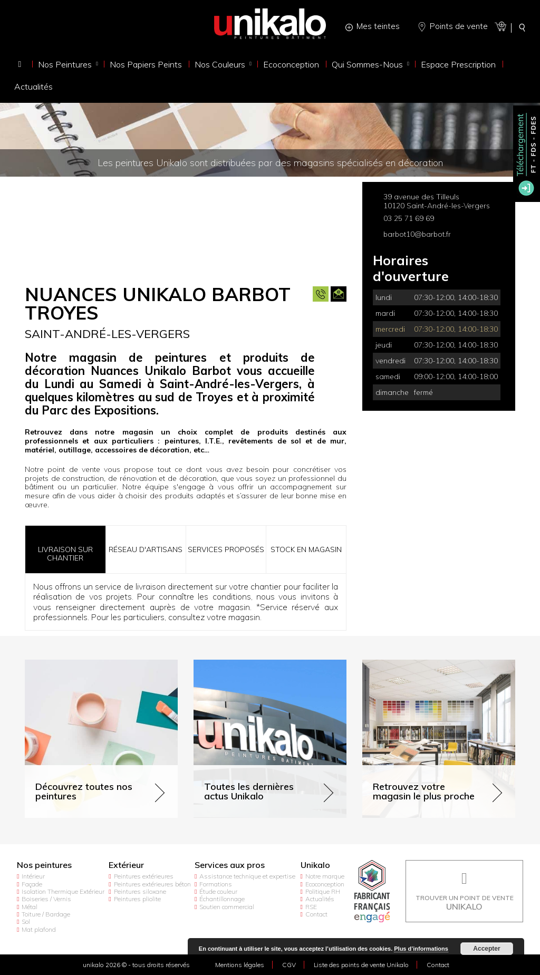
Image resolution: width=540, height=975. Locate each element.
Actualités (319, 899)
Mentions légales (239, 965)
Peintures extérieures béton (152, 884)
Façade (32, 884)
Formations (215, 884)
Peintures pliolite (137, 899)
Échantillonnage (222, 899)
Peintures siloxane (140, 891)
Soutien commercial (226, 907)
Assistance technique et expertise (247, 876)
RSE (311, 907)
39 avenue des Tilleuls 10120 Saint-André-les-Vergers (436, 201)
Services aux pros (230, 865)
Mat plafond (39, 929)
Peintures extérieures (143, 876)
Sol (26, 921)
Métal (29, 907)
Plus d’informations (421, 948)
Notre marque (324, 876)
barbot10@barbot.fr (417, 234)
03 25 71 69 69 (408, 218)
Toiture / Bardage (46, 914)
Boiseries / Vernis (46, 899)
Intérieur (33, 876)
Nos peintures (44, 865)
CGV (289, 965)
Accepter (486, 948)
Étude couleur (218, 891)
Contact (316, 914)
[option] (185, 227)
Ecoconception (324, 884)
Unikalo (315, 865)
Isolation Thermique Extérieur (63, 891)
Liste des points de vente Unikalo (361, 965)
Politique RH (322, 891)
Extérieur (126, 865)
